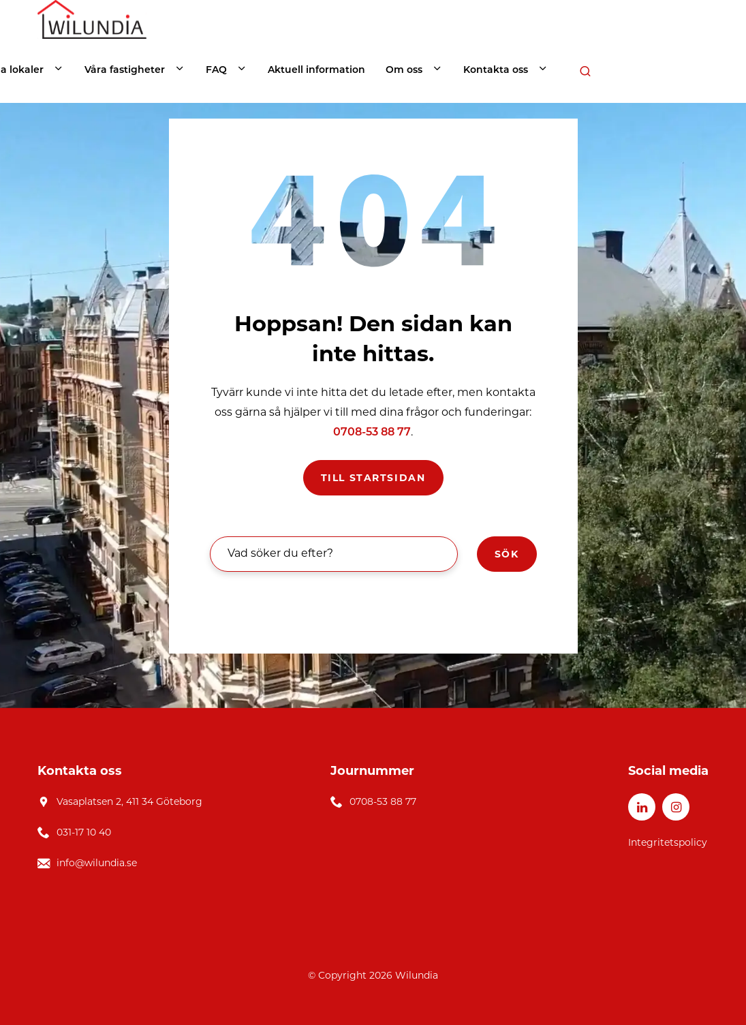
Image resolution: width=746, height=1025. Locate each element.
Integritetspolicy (667, 842)
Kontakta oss (495, 70)
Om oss (404, 70)
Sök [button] (507, 554)
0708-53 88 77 (372, 432)
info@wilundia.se (97, 863)
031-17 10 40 (84, 832)
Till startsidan (373, 478)
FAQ (216, 70)
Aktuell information (316, 70)
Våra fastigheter (124, 70)
